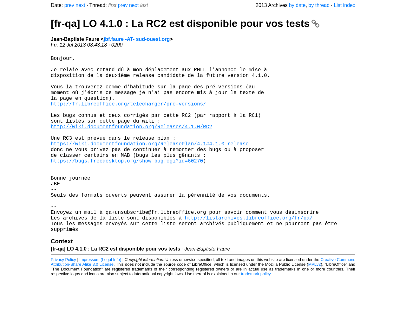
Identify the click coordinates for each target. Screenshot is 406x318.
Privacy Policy (63, 298)
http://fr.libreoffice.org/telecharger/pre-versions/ (128, 114)
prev (69, 5)
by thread (319, 5)
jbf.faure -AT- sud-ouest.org (137, 39)
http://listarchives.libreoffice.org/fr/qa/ (248, 254)
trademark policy (256, 313)
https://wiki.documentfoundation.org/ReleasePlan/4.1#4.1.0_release (150, 163)
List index (344, 5)
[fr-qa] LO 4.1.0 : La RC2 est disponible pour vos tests (185, 23)
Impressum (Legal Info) (100, 298)
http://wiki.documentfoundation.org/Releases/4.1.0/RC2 (131, 142)
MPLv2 (314, 303)
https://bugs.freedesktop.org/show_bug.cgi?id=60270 (127, 184)
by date (297, 5)
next (80, 5)
